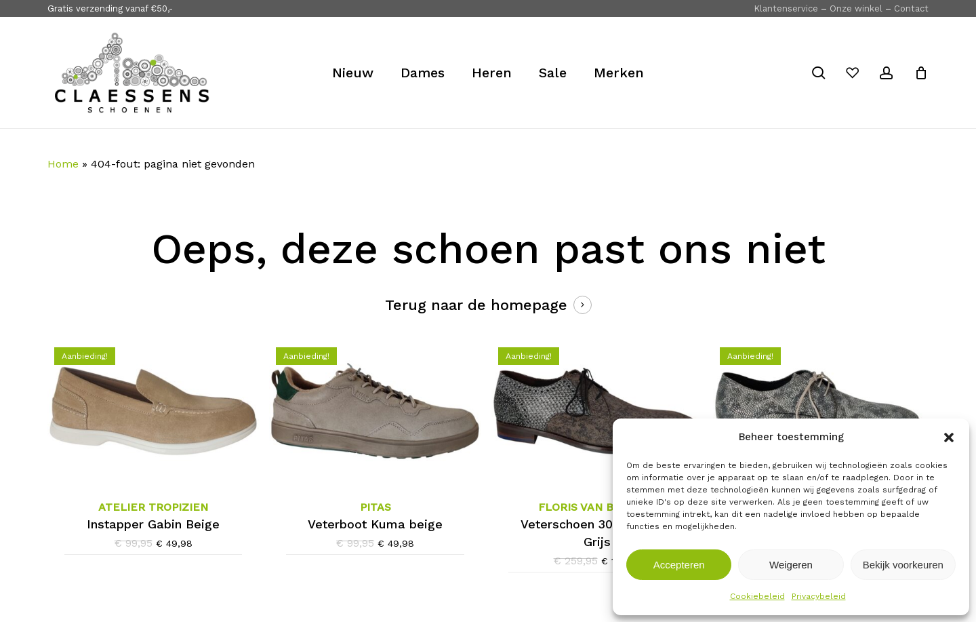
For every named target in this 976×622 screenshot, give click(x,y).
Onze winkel (856, 8)
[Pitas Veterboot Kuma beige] (375, 411)
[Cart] (921, 72)
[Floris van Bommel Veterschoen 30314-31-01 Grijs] (818, 412)
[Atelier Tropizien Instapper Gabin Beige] (153, 411)
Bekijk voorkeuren (903, 564)
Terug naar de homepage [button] (476, 304)
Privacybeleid (819, 596)
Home (63, 163)
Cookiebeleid (757, 596)
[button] (949, 437)
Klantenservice (786, 8)
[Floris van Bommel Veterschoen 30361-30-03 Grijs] (597, 411)
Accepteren (679, 564)
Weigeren (791, 564)
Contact (911, 8)
